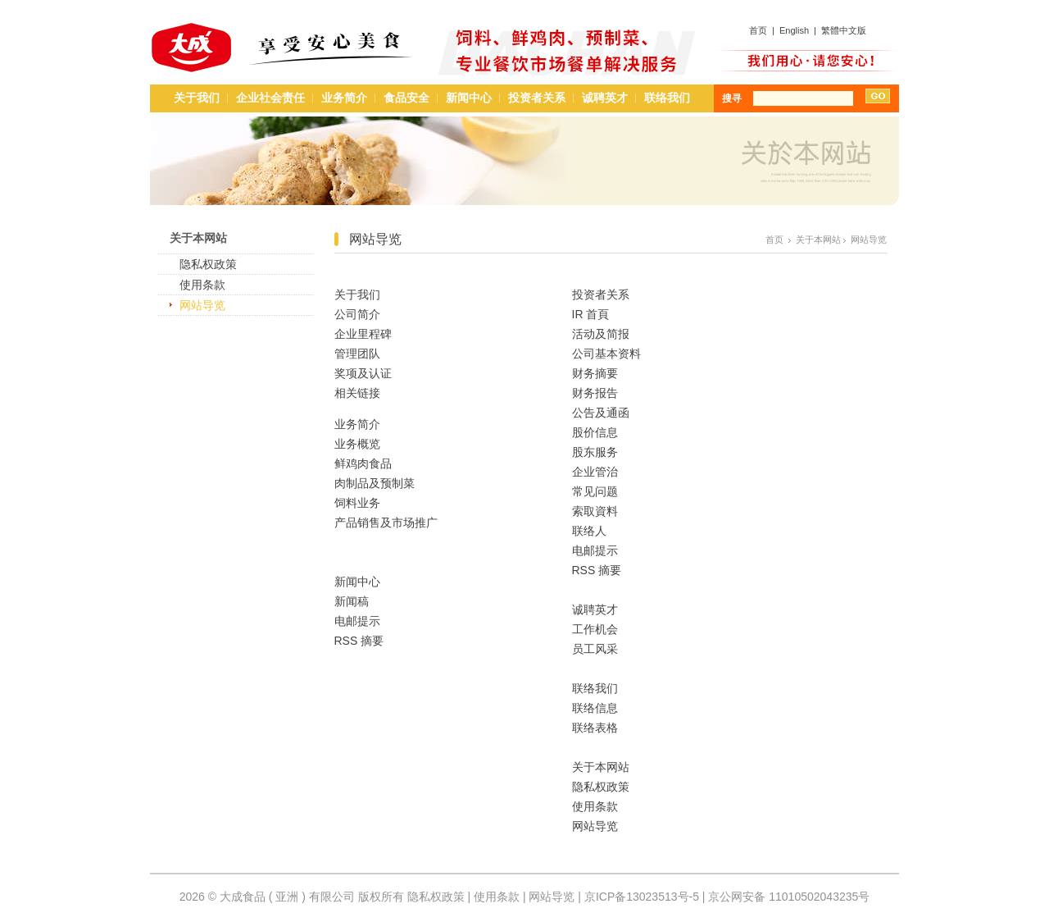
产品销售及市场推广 (386, 522)
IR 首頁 (591, 314)
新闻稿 (351, 601)
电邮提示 (357, 621)
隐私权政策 (208, 264)
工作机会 (595, 629)
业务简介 (344, 97)
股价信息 (595, 432)
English (794, 30)
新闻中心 (469, 97)
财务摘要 (595, 373)
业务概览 (357, 443)
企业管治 (595, 471)
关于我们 (197, 97)
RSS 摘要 (359, 640)
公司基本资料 (606, 353)
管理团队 (357, 353)
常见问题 (595, 491)
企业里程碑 (363, 333)
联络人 (589, 530)
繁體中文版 (843, 30)
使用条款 (202, 284)
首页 (758, 30)
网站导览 (202, 305)
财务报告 (595, 392)
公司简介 (357, 314)
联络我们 (667, 97)
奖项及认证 (363, 373)
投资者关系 (536, 97)
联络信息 (595, 707)
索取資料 (595, 511)
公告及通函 (600, 412)
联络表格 (595, 727)
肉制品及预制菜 (374, 483)
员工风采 (595, 648)
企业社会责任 (270, 97)
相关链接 (357, 392)
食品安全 (406, 97)
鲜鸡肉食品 (363, 463)
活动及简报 (600, 333)
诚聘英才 (605, 97)
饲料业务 (357, 502)
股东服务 (595, 452)
